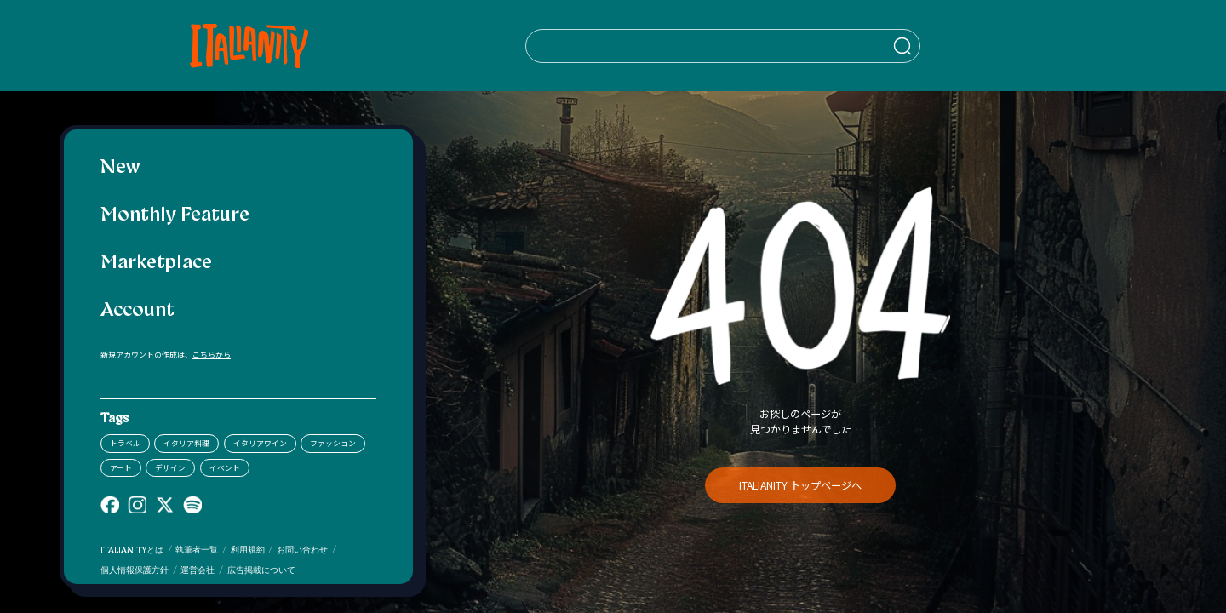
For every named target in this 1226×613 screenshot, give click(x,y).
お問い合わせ (302, 550)
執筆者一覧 (196, 550)
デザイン (170, 467)
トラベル (125, 443)
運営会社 (197, 571)
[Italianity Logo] (218, 45)
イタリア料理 (186, 443)
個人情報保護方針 (134, 571)
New (120, 168)
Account (137, 311)
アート (121, 467)
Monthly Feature (174, 216)
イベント (224, 467)
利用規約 (248, 550)
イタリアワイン (260, 443)
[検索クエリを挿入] (662, 46)
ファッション (333, 443)
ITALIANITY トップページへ (800, 485)
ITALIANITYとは (131, 550)
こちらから (211, 354)
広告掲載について (261, 571)
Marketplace (156, 263)
